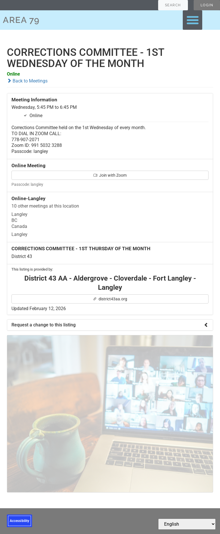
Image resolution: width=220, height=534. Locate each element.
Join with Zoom (110, 175)
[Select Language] (187, 524)
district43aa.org (110, 299)
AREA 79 (21, 20)
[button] (192, 20)
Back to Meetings (27, 81)
